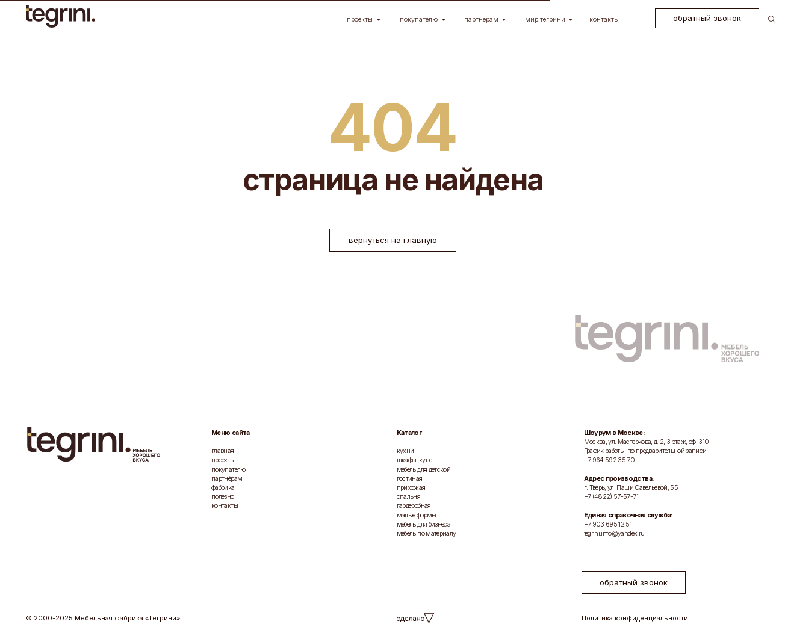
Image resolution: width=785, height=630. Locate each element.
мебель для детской (423, 469)
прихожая (411, 487)
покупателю (228, 469)
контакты (224, 505)
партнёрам (226, 478)
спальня (408, 496)
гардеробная (414, 505)
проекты (222, 460)
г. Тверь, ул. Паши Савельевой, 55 (631, 487)
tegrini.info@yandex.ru (614, 533)
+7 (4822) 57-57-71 (611, 496)
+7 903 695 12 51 (608, 524)
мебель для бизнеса (423, 524)
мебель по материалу (426, 533)
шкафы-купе (414, 460)
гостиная (410, 478)
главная (222, 450)
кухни (405, 450)
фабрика (222, 487)
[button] (707, 18)
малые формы (416, 515)
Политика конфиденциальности (635, 618)
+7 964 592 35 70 (609, 460)
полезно (222, 496)
